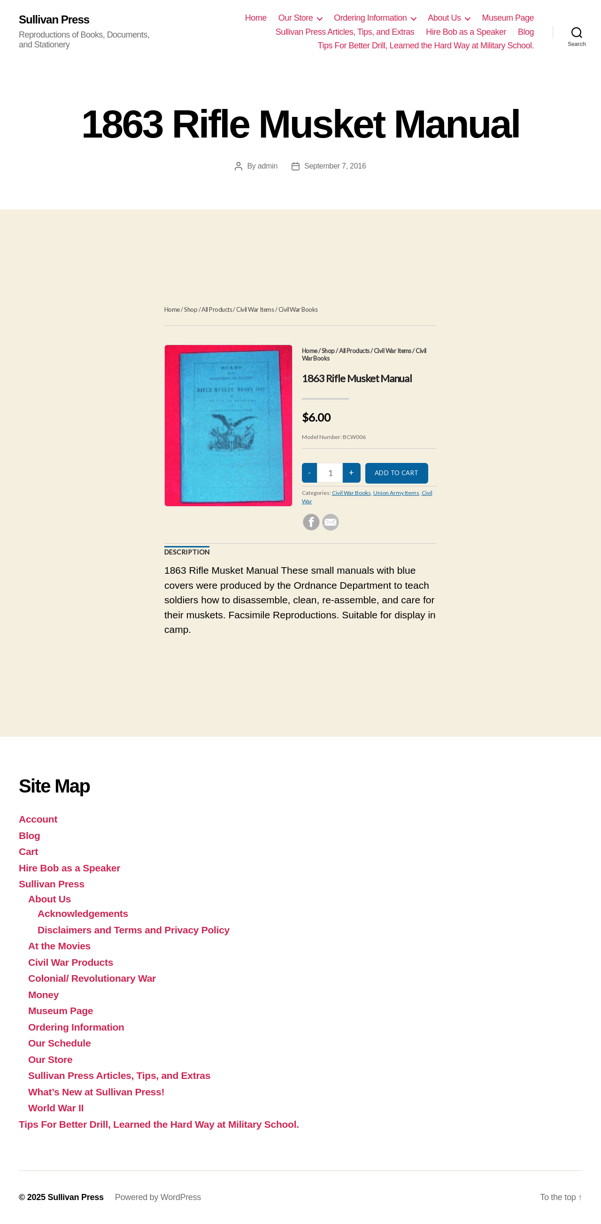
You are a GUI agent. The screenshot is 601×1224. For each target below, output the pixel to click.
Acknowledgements (83, 913)
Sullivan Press (54, 19)
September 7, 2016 (335, 166)
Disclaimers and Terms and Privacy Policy (134, 929)
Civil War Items (255, 309)
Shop (190, 309)
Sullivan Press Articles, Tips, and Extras (345, 32)
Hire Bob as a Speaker (466, 32)
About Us (444, 18)
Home (256, 18)
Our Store (295, 18)
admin (267, 166)
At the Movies (59, 945)
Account (38, 819)
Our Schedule (59, 1043)
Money (43, 994)
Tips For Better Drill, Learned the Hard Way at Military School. (426, 45)
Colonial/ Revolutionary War (92, 978)
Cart (28, 851)
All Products (216, 309)
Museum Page (508, 18)
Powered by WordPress (158, 1197)
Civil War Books (298, 309)
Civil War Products (70, 962)
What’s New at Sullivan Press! (96, 1091)
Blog (526, 32)
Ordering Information (370, 18)
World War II (56, 1107)
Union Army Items (396, 492)
